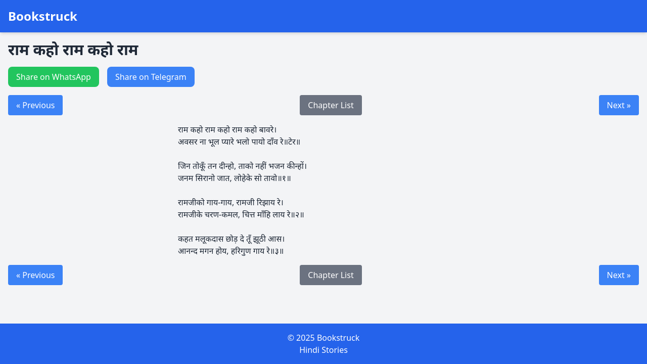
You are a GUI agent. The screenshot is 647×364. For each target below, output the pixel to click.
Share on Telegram (151, 76)
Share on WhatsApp (53, 76)
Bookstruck (42, 16)
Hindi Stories (323, 349)
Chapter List (330, 105)
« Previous (35, 105)
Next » (619, 105)
